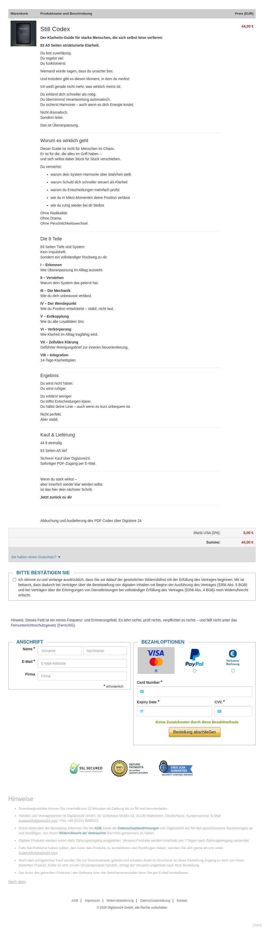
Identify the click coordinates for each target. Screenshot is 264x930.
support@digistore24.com (38, 821)
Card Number (148, 682)
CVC (218, 702)
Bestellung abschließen (194, 732)
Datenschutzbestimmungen (138, 828)
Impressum (92, 900)
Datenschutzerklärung (155, 900)
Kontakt (182, 900)
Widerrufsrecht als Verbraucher (82, 833)
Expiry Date (147, 702)
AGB (97, 828)
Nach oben (17, 882)
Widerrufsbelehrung (120, 900)
